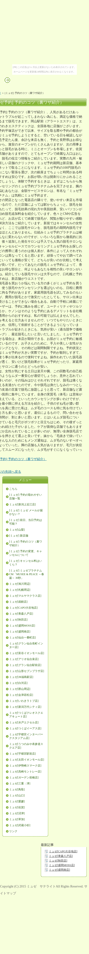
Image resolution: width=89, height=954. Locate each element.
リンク (13, 831)
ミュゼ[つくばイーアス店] (25, 728)
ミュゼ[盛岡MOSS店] (22, 625)
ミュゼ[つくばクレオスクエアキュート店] (26, 714)
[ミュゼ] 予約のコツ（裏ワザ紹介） (25, 543)
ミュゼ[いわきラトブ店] (24, 700)
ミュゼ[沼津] (17, 813)
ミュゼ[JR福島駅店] (21, 677)
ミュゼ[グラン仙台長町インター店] (26, 645)
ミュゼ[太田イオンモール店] (26, 759)
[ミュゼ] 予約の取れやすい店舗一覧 (25, 496)
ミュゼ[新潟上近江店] (22, 504)
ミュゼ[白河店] (18, 683)
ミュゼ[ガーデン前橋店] (24, 777)
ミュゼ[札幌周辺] (19, 589)
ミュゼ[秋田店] (18, 619)
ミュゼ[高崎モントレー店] (25, 771)
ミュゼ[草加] (17, 819)
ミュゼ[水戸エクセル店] (24, 722)
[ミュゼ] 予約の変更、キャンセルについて (25, 553)
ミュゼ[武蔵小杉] (19, 825)
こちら (13, 488)
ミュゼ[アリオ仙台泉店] (24, 659)
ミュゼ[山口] (17, 795)
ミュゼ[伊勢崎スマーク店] (25, 765)
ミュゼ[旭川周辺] (19, 583)
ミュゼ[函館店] (18, 601)
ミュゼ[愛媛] (17, 801)
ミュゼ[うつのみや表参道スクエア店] (26, 745)
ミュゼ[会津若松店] (21, 695)
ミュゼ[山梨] (17, 529)
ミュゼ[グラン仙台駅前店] (25, 665)
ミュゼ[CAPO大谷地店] (23, 607)
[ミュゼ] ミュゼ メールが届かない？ (26, 512)
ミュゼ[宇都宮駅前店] (22, 753)
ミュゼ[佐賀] (17, 807)
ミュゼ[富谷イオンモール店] (26, 653)
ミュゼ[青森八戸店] (21, 613)
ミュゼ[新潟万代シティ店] (25, 706)
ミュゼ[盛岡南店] (19, 631)
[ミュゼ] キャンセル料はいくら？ (25, 562)
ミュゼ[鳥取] (17, 789)
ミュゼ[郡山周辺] (19, 689)
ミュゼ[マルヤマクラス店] (25, 595)
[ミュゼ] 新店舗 (18, 535)
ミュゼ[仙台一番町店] (22, 637)
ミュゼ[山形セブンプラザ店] (26, 671)
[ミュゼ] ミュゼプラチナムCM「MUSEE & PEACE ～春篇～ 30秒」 (26, 574)
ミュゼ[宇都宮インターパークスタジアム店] (26, 736)
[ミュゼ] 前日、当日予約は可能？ (25, 521)
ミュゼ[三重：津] (19, 783)
